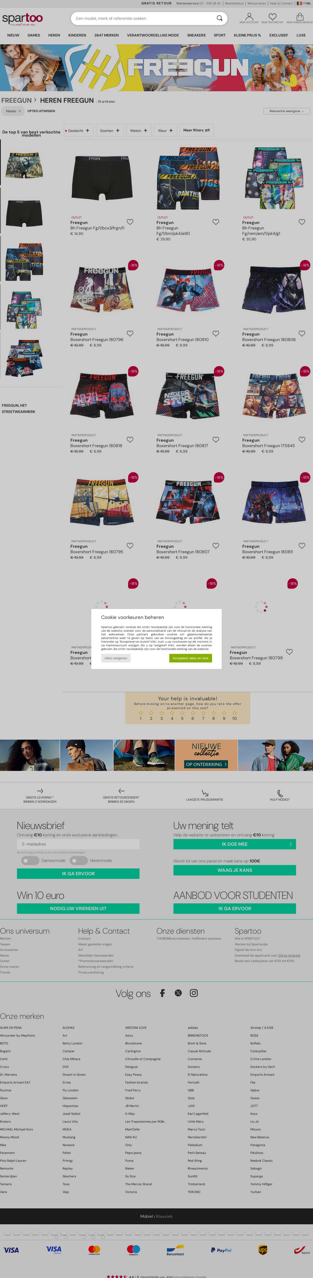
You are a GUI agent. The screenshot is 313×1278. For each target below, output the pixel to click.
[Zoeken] (219, 18)
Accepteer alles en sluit (190, 658)
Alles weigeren (116, 658)
